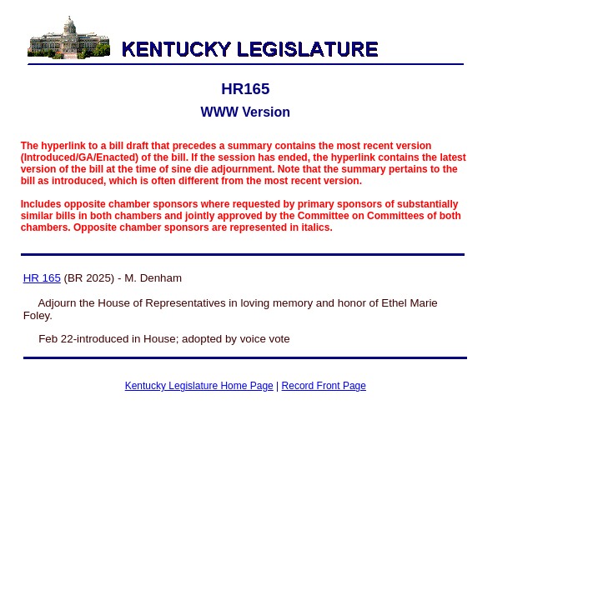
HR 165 (42, 278)
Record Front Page (324, 386)
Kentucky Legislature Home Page (199, 386)
